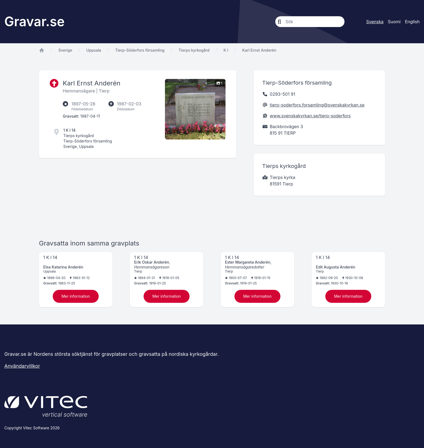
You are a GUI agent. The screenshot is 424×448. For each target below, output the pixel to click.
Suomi (394, 21)
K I (226, 50)
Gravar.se (34, 21)
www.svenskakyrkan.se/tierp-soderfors (310, 115)
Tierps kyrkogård (193, 50)
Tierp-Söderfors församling (140, 50)
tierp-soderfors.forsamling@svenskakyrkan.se (317, 105)
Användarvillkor (22, 366)
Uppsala (93, 50)
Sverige (65, 50)
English (412, 21)
